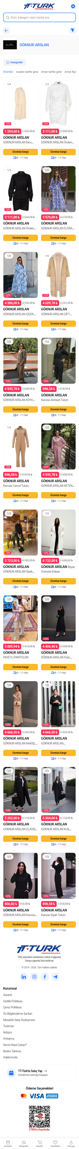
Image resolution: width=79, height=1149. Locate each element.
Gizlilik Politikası (13, 1001)
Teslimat (8, 1026)
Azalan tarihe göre (27, 71)
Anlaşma (8, 1038)
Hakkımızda (10, 1057)
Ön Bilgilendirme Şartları (17, 1013)
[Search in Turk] (39, 17)
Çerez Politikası (12, 1007)
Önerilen (8, 71)
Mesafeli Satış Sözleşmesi (19, 1020)
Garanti (7, 995)
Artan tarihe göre (51, 71)
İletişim (7, 1032)
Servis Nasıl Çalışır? (15, 1045)
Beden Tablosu (12, 1051)
